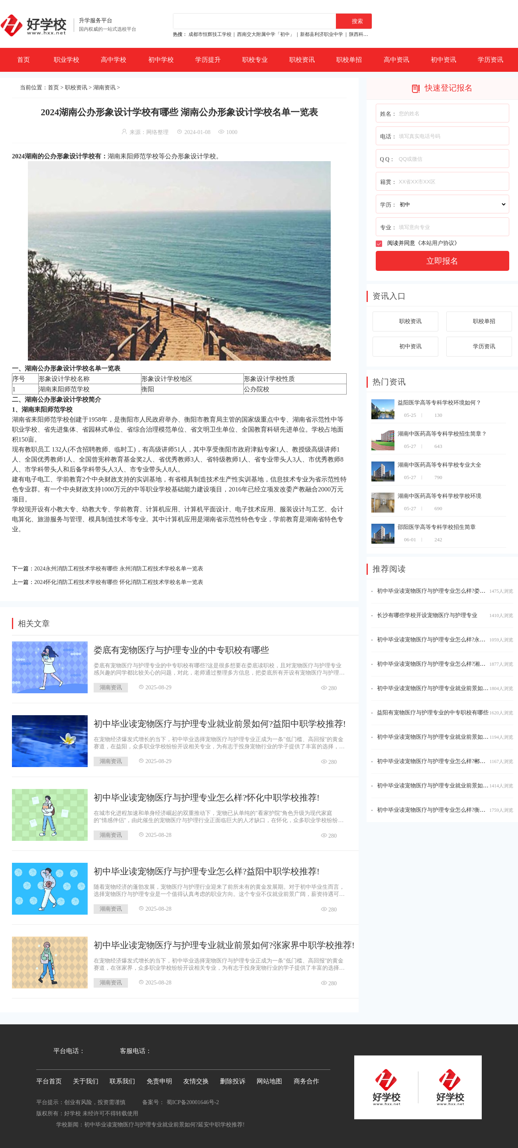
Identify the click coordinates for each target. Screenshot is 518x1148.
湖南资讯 (104, 88)
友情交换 (196, 1078)
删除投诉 (232, 1078)
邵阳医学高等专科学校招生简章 (437, 527)
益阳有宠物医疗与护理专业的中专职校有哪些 (433, 713)
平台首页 (49, 1078)
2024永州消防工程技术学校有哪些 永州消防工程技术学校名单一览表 (130, 567)
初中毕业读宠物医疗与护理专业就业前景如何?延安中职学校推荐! (164, 1122)
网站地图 (269, 1078)
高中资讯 (396, 59)
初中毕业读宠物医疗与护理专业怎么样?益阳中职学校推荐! (207, 869)
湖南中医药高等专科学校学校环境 (439, 496)
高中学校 (113, 59)
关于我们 (85, 1078)
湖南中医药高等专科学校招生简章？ (442, 434)
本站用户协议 (437, 243)
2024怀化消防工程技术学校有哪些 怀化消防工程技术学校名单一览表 (130, 580)
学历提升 (208, 59)
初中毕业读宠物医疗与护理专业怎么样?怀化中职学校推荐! (207, 795)
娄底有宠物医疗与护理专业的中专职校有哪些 (181, 648)
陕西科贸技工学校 (368, 34)
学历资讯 (490, 59)
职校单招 (349, 59)
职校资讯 (302, 59)
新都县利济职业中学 (321, 34)
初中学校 (161, 59)
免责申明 (159, 1078)
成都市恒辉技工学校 (210, 34)
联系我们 (122, 1078)
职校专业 (255, 59)
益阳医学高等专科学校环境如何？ (439, 403)
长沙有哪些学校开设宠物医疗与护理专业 (427, 615)
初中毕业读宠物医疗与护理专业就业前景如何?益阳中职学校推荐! (220, 721)
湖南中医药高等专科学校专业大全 (439, 465)
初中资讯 (443, 59)
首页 (23, 59)
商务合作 (306, 1078)
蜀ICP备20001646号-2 (193, 1100)
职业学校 (66, 59)
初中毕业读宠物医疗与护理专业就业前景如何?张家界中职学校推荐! (224, 943)
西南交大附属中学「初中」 (265, 34)
